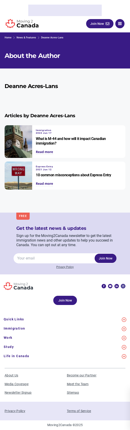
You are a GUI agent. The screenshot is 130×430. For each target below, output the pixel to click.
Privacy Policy (65, 267)
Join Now (105, 258)
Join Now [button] (99, 24)
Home (8, 37)
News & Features (26, 37)
